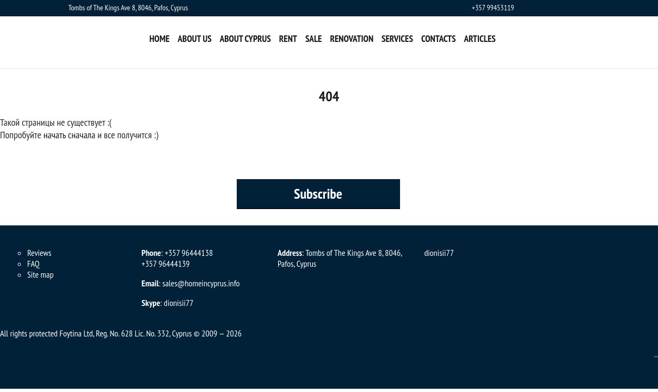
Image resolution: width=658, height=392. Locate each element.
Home (160, 39)
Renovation (351, 39)
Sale (313, 39)
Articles (479, 39)
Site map (40, 274)
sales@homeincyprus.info (200, 283)
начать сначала (70, 134)
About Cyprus (245, 39)
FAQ (33, 263)
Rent (288, 39)
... (656, 354)
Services (397, 39)
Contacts (438, 39)
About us (195, 39)
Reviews (39, 252)
